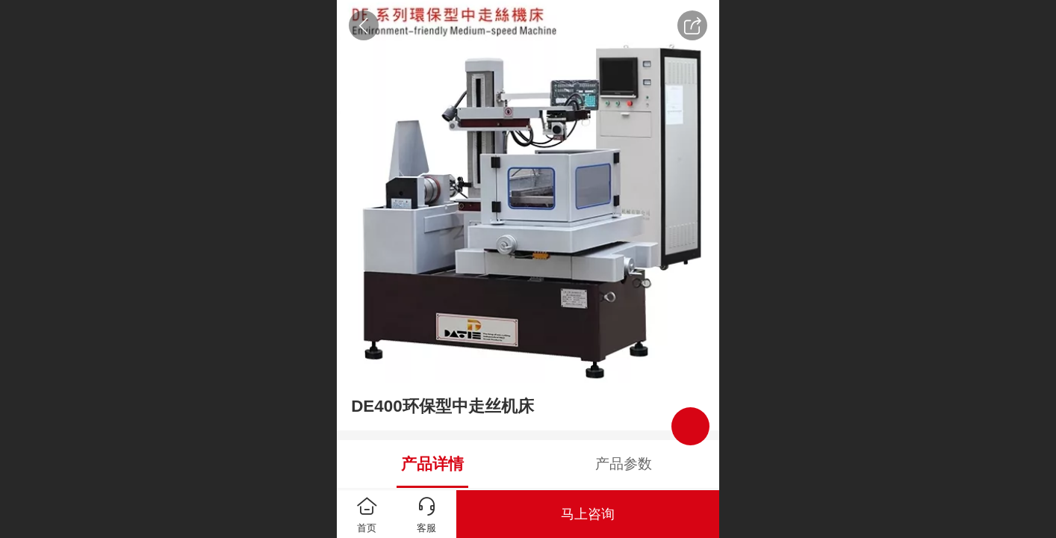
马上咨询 (588, 514)
